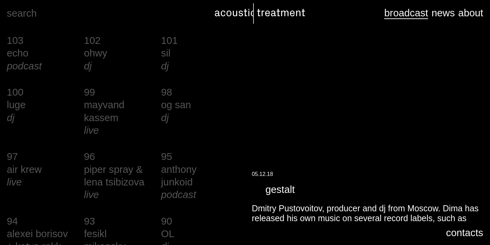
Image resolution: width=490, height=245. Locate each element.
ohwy (95, 53)
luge (16, 104)
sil (165, 53)
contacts (464, 232)
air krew (24, 169)
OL (167, 233)
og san (176, 104)
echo (18, 53)
